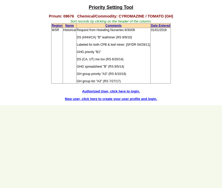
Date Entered (160, 25)
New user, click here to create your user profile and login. (111, 99)
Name (69, 25)
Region (57, 25)
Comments (113, 25)
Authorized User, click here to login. (111, 91)
